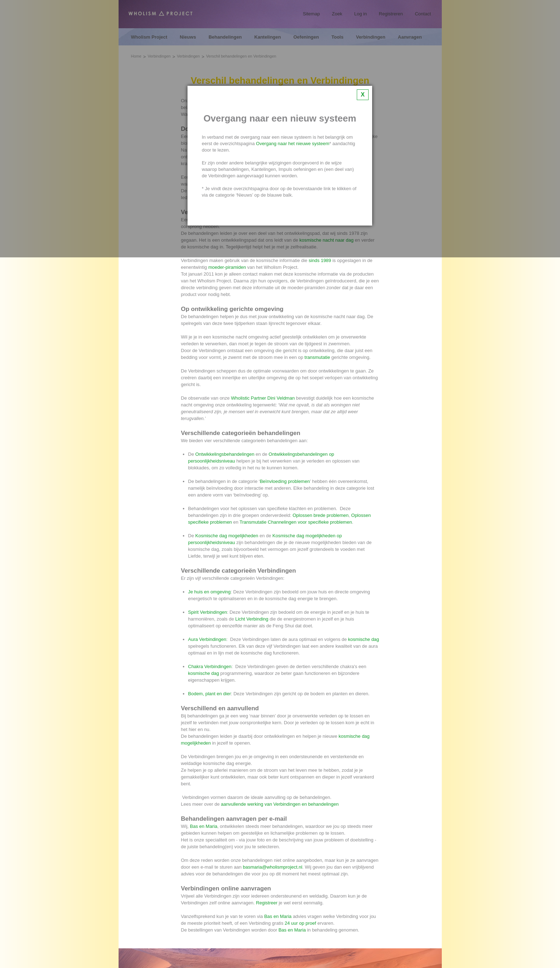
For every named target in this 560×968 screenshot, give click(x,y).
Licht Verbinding (252, 619)
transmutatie (317, 357)
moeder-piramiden (227, 267)
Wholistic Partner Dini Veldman (263, 398)
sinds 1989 (320, 260)
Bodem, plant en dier (209, 693)
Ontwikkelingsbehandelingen (225, 454)
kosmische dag (363, 639)
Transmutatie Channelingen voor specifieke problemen (296, 522)
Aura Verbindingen (207, 639)
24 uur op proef (300, 923)
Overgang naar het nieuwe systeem (292, 143)
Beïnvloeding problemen (285, 481)
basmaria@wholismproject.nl (272, 867)
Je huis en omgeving (209, 591)
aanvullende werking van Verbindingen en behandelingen (280, 804)
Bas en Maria (204, 826)
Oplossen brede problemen (320, 515)
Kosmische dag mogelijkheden (226, 535)
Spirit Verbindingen (207, 612)
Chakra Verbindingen (209, 666)
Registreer (267, 902)
